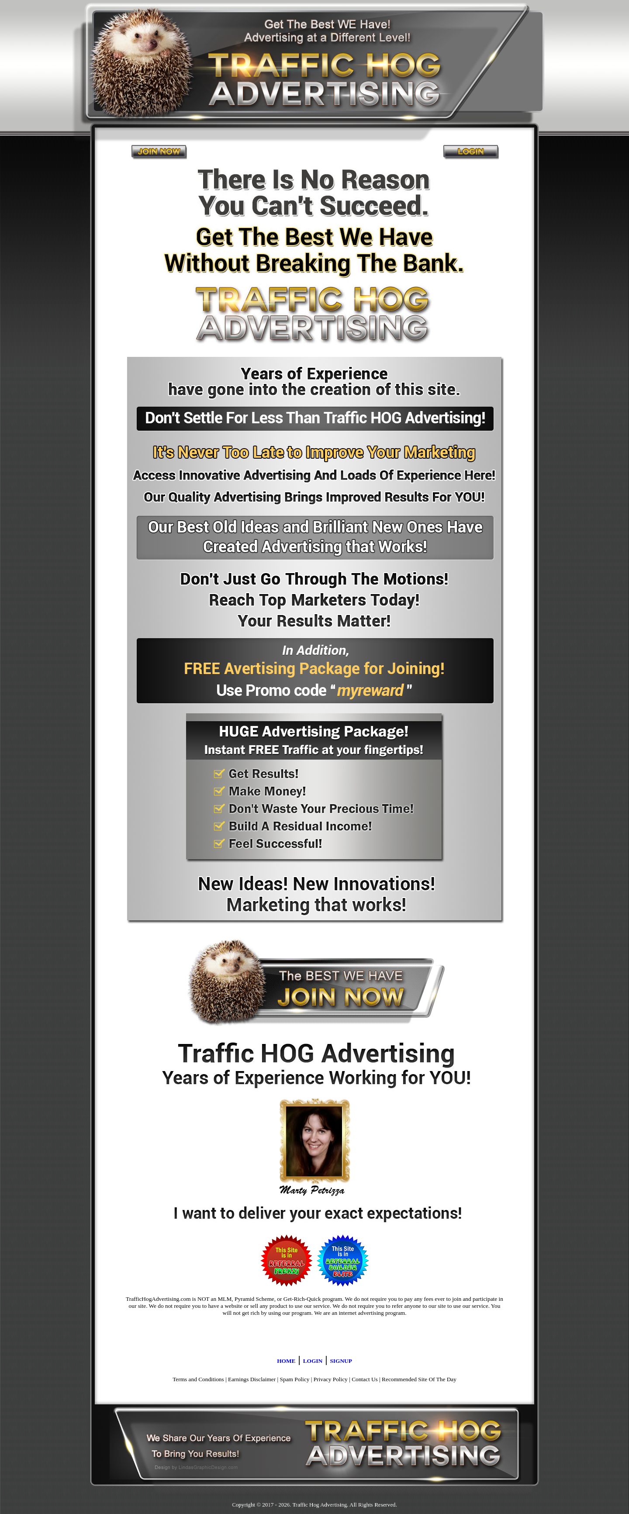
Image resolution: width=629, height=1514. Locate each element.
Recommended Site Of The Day (419, 1379)
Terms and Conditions (198, 1379)
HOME (286, 1361)
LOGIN (312, 1361)
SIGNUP (341, 1361)
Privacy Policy (331, 1379)
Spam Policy (295, 1379)
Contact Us (365, 1379)
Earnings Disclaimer (252, 1379)
